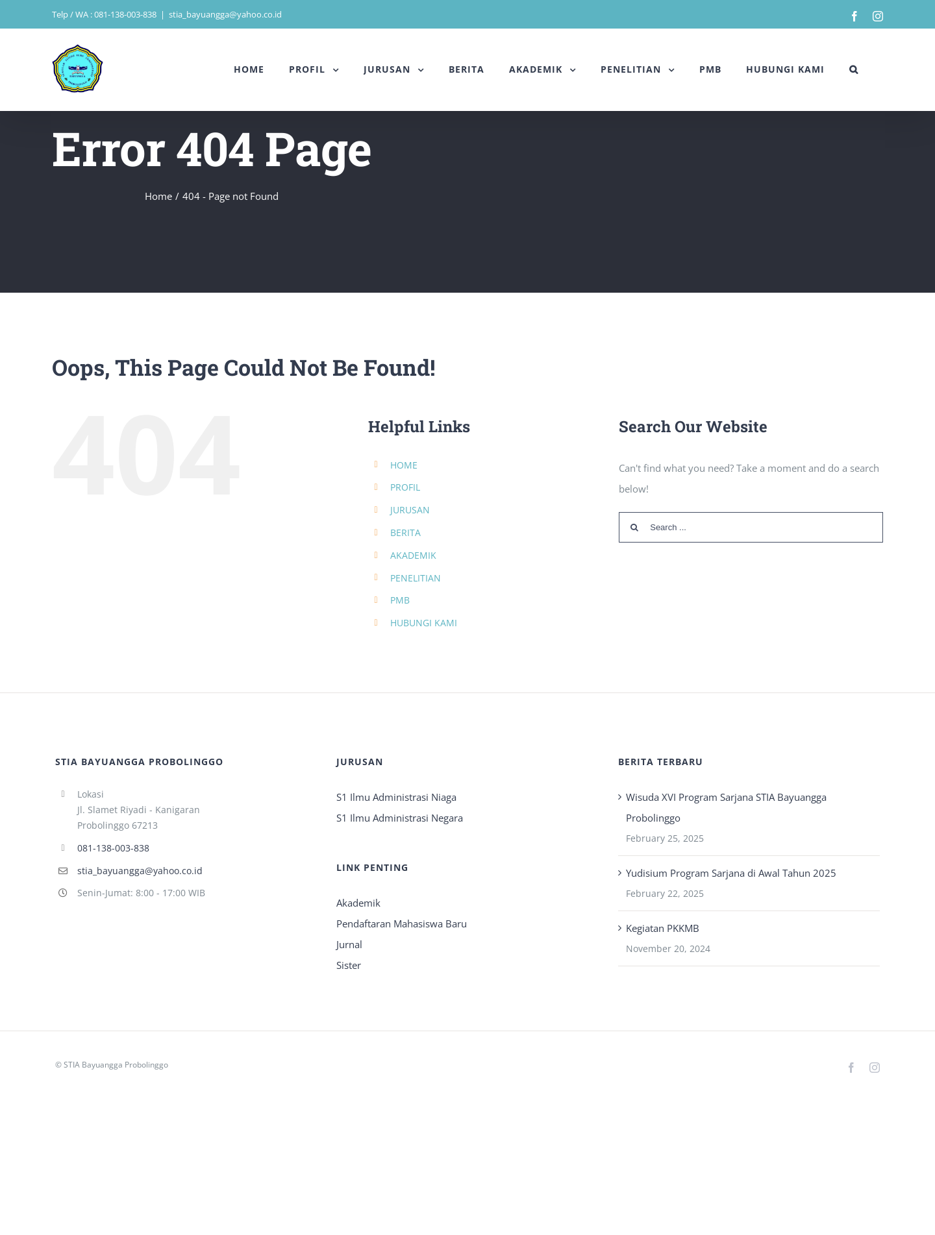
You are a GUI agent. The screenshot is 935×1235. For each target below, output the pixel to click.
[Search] (853, 69)
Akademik (358, 902)
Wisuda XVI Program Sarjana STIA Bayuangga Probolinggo (726, 807)
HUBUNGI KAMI (423, 623)
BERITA (405, 532)
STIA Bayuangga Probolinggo (116, 1064)
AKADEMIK (413, 555)
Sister (348, 965)
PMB (400, 600)
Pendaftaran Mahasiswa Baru (401, 923)
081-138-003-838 (113, 848)
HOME (404, 465)
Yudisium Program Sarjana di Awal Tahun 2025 (731, 872)
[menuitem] (249, 69)
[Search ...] (751, 527)
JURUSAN (410, 510)
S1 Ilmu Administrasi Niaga (396, 796)
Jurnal (349, 944)
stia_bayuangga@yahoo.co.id (225, 14)
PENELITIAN (415, 578)
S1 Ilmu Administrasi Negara (399, 817)
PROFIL (405, 487)
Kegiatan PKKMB (662, 928)
